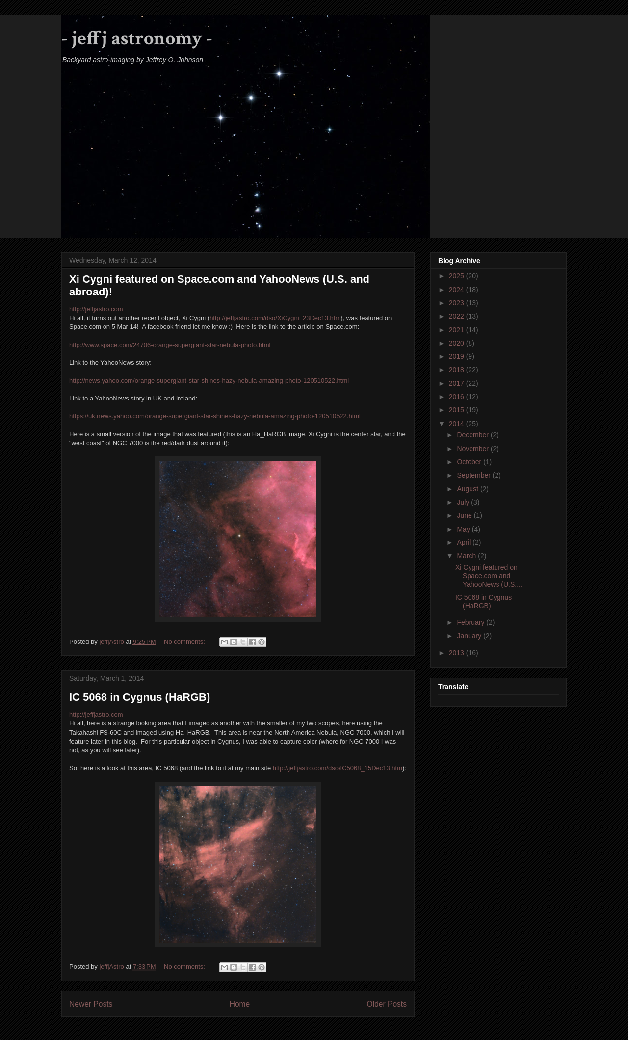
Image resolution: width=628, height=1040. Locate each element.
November (473, 449)
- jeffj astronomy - (136, 38)
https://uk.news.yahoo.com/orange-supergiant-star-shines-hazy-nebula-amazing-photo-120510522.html (215, 416)
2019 (457, 356)
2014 (457, 423)
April (464, 542)
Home (240, 1004)
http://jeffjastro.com (96, 309)
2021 (457, 330)
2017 (457, 383)
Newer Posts (90, 1004)
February (471, 622)
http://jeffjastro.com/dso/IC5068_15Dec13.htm (337, 768)
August (468, 489)
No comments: (185, 641)
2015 (457, 410)
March (467, 556)
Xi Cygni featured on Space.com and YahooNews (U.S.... (489, 575)
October (470, 462)
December (473, 435)
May (464, 529)
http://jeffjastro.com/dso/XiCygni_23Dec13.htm (274, 317)
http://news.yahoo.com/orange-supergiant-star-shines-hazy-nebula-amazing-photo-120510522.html (209, 380)
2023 (457, 303)
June (465, 515)
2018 (457, 369)
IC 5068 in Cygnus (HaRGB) (139, 697)
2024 (457, 289)
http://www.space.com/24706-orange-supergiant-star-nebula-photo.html (169, 344)
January (470, 636)
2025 (457, 276)
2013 (457, 653)
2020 (457, 343)
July (464, 502)
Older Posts (387, 1004)
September (474, 475)
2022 (457, 316)
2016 (457, 396)
